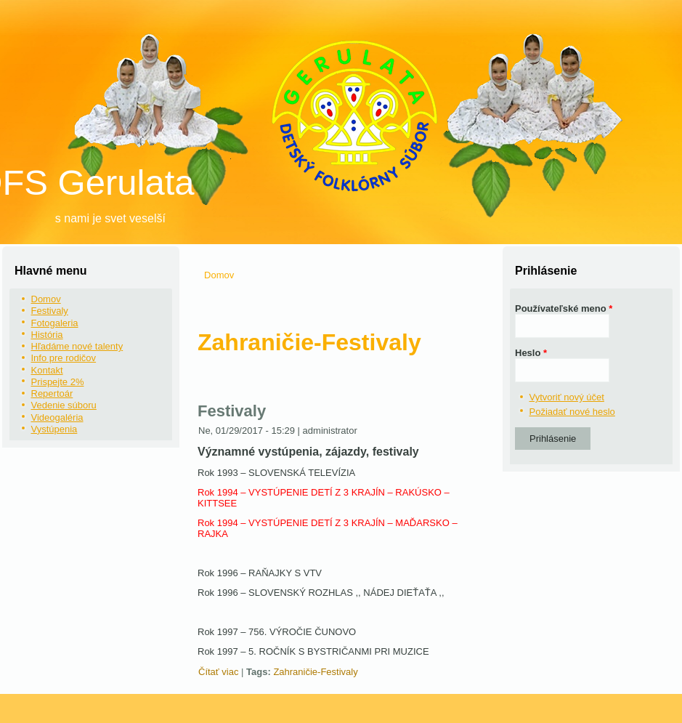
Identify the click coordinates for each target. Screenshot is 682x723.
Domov (46, 299)
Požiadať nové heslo (572, 411)
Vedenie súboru (64, 405)
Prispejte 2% (57, 381)
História (47, 334)
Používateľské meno (563, 308)
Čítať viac (218, 671)
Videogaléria (57, 417)
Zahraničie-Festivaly (315, 671)
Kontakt (47, 370)
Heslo (531, 352)
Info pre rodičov (64, 357)
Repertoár (52, 393)
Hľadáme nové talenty (77, 346)
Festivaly (49, 310)
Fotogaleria (54, 323)
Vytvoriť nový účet (566, 397)
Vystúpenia (54, 429)
